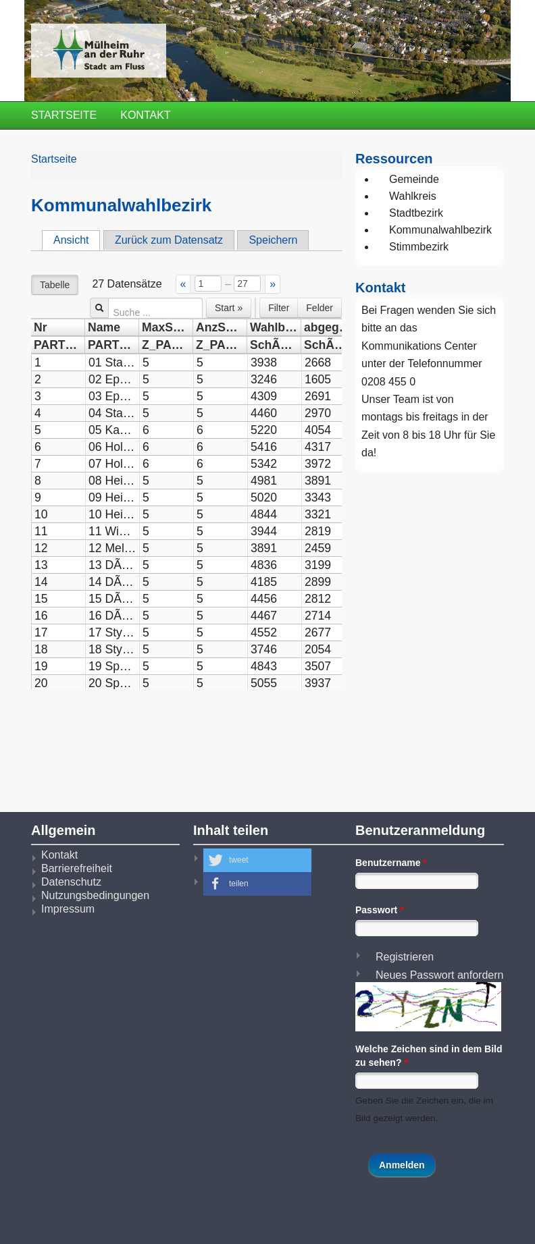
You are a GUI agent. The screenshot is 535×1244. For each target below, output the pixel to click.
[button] (257, 860)
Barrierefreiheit (76, 868)
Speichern (273, 240)
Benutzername (391, 862)
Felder (319, 307)
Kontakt (145, 115)
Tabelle (55, 284)
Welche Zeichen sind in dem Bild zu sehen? (429, 1056)
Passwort (379, 909)
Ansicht (76, 240)
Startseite (64, 115)
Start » (229, 307)
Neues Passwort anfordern (439, 975)
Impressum (68, 909)
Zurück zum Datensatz (169, 240)
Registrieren (405, 957)
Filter (278, 307)
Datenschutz (71, 882)
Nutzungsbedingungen (95, 895)
